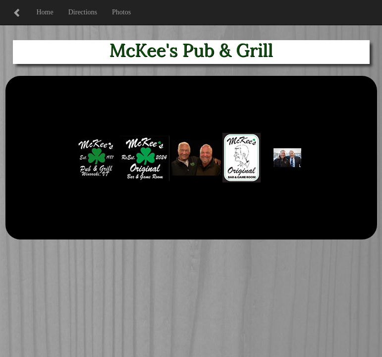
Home (45, 12)
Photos (121, 12)
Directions (82, 12)
